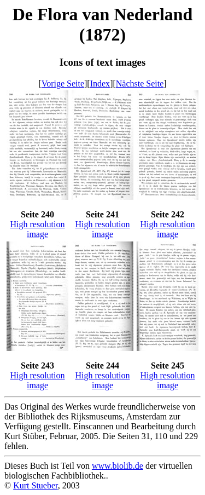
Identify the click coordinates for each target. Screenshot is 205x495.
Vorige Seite (63, 83)
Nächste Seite (140, 83)
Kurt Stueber (35, 485)
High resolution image (37, 229)
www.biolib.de (117, 465)
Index (100, 83)
